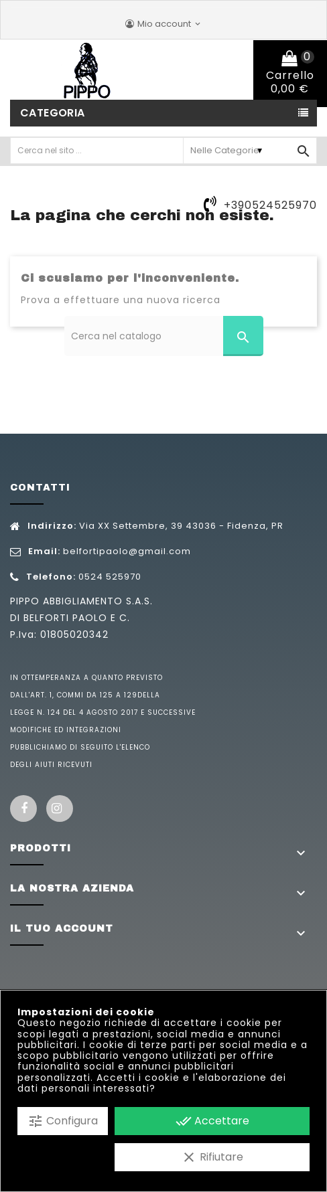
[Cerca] (163, 336)
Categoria (52, 112)
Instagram (59, 808)
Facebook (23, 808)
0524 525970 (109, 576)
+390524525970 (270, 205)
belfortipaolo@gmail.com (127, 551)
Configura (62, 1121)
